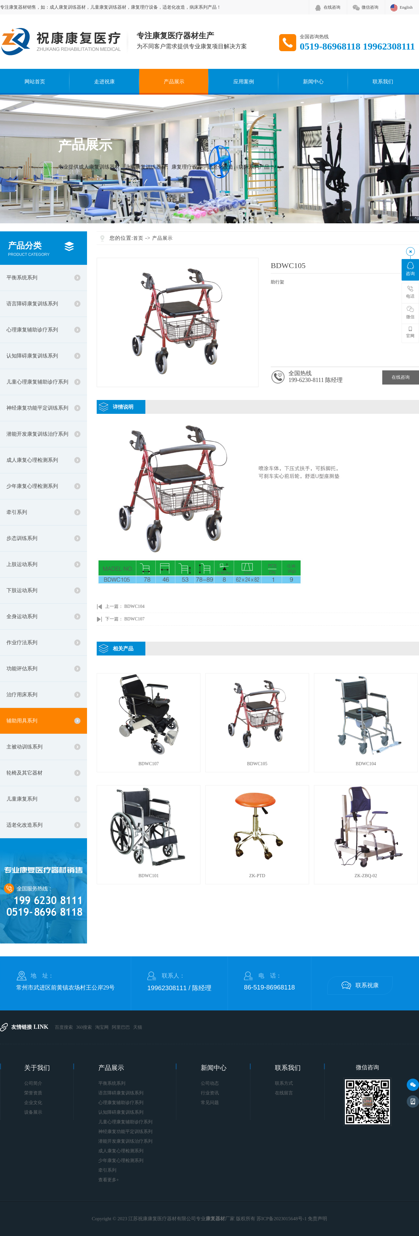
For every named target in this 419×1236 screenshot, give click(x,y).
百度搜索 (64, 1027)
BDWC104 (134, 606)
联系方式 (284, 1083)
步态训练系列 (21, 538)
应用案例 (243, 81)
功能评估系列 (21, 668)
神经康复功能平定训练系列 (37, 408)
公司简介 (33, 1083)
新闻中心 (313, 81)
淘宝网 (102, 1027)
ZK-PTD (257, 875)
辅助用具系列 (21, 720)
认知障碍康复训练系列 (32, 355)
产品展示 (174, 81)
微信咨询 (370, 7)
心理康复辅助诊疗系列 (32, 329)
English (406, 7)
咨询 (410, 269)
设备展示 (33, 1112)
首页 (138, 238)
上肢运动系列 (21, 564)
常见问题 (210, 1102)
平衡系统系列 (21, 277)
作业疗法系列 (21, 642)
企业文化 (33, 1102)
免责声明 (317, 1218)
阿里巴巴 (121, 1027)
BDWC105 (257, 763)
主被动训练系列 (24, 746)
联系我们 (383, 81)
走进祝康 (104, 81)
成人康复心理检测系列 (32, 460)
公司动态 (210, 1083)
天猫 (137, 1027)
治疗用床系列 (21, 694)
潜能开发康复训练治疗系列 (37, 434)
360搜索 (84, 1027)
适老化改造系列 (24, 825)
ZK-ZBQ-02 (366, 875)
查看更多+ (108, 1179)
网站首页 (34, 81)
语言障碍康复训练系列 (32, 303)
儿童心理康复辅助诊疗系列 (37, 382)
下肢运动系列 (21, 590)
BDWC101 (149, 875)
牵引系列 (16, 512)
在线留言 (284, 1093)
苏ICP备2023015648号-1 (282, 1218)
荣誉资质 (33, 1093)
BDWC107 (134, 619)
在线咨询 (332, 7)
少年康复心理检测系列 (32, 486)
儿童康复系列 (21, 799)
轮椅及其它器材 (24, 773)
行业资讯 (210, 1093)
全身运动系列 (21, 616)
